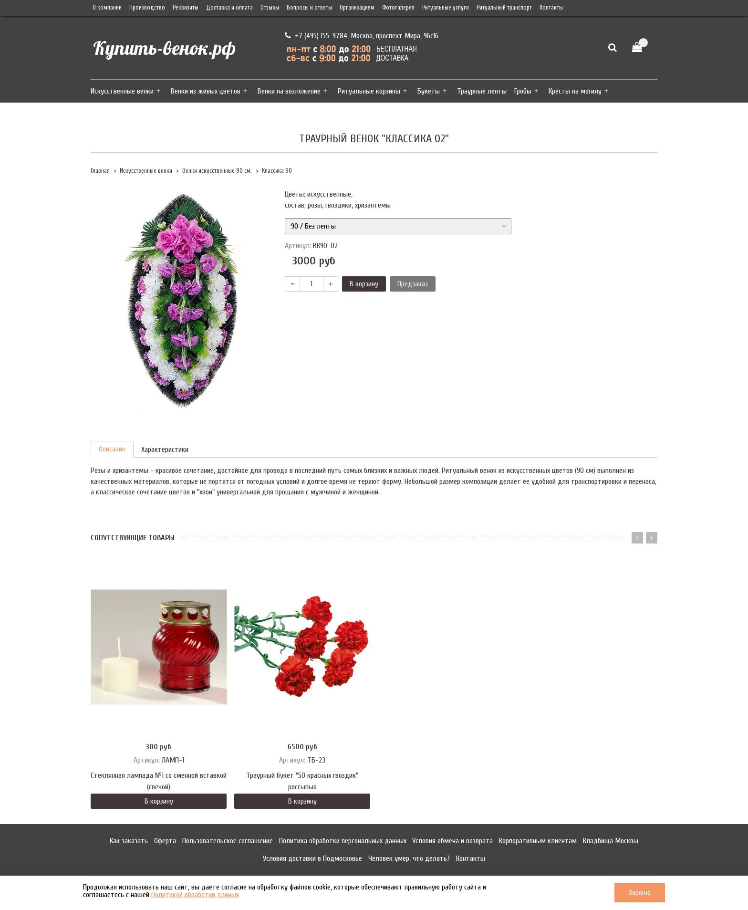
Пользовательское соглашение (227, 841)
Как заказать (129, 841)
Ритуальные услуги (445, 7)
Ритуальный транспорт (504, 7)
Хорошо (640, 893)
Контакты (551, 7)
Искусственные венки (122, 91)
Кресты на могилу (575, 91)
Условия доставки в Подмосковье (312, 858)
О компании (107, 7)
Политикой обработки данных (195, 894)
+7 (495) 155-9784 (320, 35)
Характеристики (164, 449)
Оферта (165, 841)
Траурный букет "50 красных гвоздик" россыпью (302, 781)
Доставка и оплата (229, 7)
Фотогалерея (398, 7)
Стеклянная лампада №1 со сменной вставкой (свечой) (159, 781)
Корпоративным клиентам (538, 841)
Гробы (522, 91)
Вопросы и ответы (309, 7)
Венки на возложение (289, 91)
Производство (147, 7)
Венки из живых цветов (205, 91)
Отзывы (269, 7)
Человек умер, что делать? (409, 858)
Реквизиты (185, 7)
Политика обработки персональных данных (342, 841)
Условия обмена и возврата (452, 841)
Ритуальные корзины (369, 91)
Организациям (357, 7)
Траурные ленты (482, 91)
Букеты (428, 91)
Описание (112, 449)
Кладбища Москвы (610, 841)
